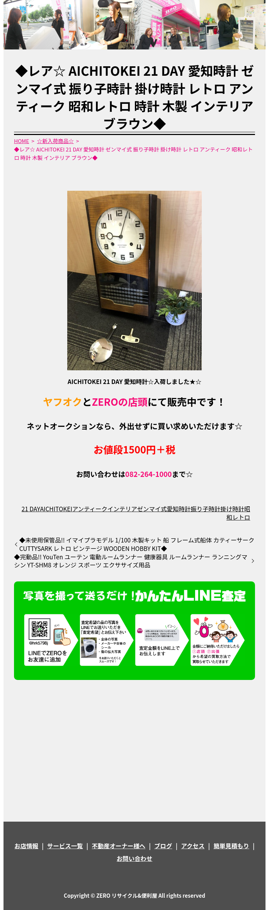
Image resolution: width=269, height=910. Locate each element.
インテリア (122, 508)
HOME (21, 140)
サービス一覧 (65, 845)
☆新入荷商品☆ (55, 140)
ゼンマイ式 (152, 508)
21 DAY (31, 508)
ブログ (163, 845)
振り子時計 (205, 508)
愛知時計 (179, 508)
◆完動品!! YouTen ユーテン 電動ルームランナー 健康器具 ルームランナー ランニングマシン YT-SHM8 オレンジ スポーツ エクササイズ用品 (130, 561)
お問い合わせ (134, 858)
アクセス (193, 845)
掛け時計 (232, 508)
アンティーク (89, 508)
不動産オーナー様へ (118, 845)
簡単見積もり (231, 845)
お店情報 (26, 845)
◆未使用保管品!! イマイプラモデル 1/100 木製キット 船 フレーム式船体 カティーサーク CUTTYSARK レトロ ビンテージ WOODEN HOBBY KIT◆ (136, 544)
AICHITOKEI (56, 508)
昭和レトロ (238, 512)
